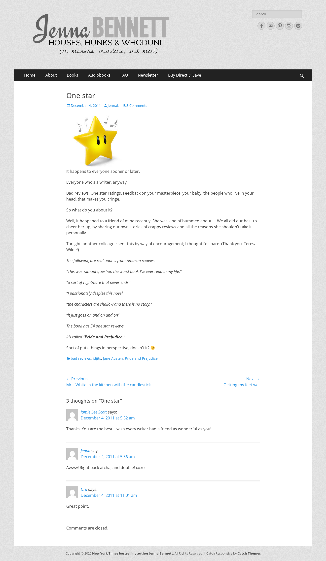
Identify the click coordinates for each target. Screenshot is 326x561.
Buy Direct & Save (184, 75)
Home (30, 75)
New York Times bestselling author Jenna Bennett (132, 553)
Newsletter (148, 75)
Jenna (85, 450)
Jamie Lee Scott (94, 412)
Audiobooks (99, 75)
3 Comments (136, 105)
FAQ (124, 75)
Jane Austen (113, 358)
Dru (84, 489)
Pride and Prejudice (141, 358)
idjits (97, 358)
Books (72, 75)
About (51, 75)
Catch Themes (249, 553)
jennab (113, 105)
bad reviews (81, 358)
